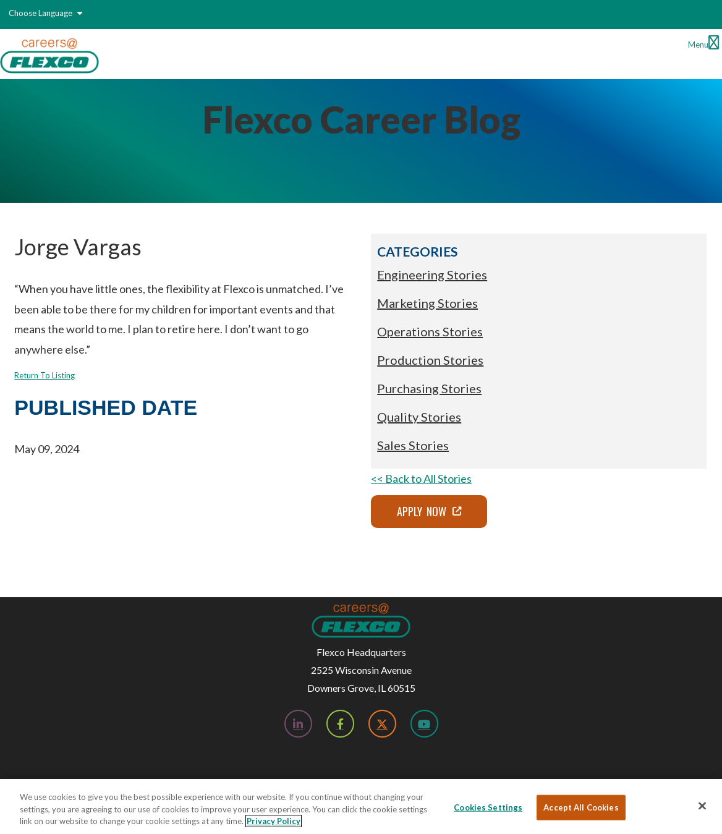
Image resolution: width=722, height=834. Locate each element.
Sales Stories (413, 445)
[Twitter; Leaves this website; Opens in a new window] (382, 724)
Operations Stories (430, 331)
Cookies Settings (488, 807)
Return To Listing (44, 375)
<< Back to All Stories (421, 478)
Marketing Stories (427, 303)
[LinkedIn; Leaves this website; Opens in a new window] (298, 724)
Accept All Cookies (580, 807)
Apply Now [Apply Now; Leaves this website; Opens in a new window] (421, 511)
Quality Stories (419, 416)
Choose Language (45, 13)
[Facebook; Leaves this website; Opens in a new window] (340, 724)
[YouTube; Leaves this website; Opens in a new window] (424, 724)
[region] (361, 806)
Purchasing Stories (429, 388)
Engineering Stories (432, 274)
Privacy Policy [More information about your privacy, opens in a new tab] (273, 821)
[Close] (702, 805)
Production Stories (430, 359)
